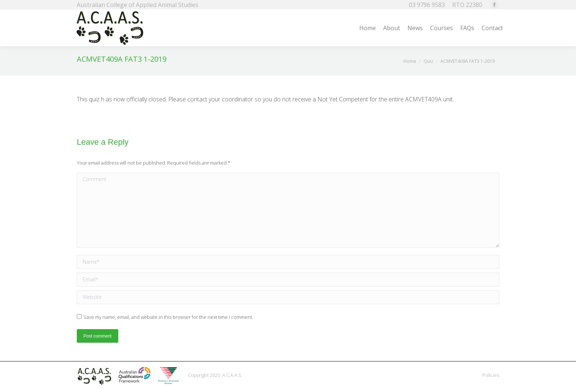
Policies (490, 375)
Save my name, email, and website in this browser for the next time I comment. (168, 317)
